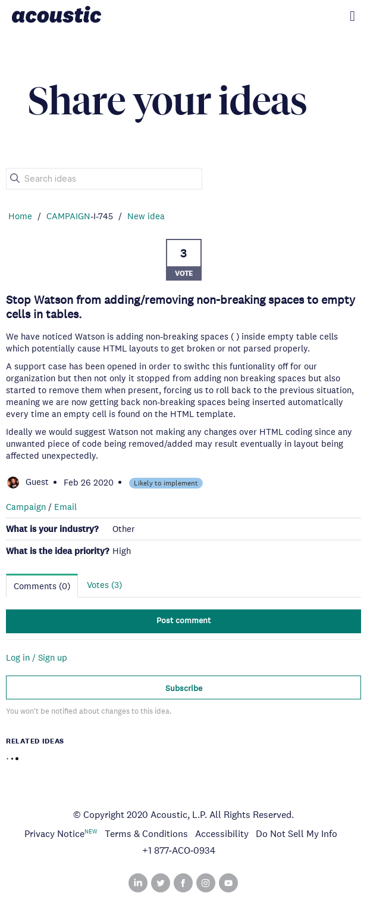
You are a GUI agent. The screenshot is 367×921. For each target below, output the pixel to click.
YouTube (228, 882)
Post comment (183, 620)
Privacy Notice (54, 833)
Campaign (26, 506)
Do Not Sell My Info (296, 833)
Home (20, 216)
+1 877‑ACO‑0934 (179, 851)
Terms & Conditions (146, 833)
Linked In (138, 882)
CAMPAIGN (68, 216)
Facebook (183, 882)
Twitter (160, 882)
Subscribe (183, 688)
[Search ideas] (104, 178)
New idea (146, 216)
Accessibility (222, 833)
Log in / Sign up (36, 657)
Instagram (205, 882)
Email (65, 506)
